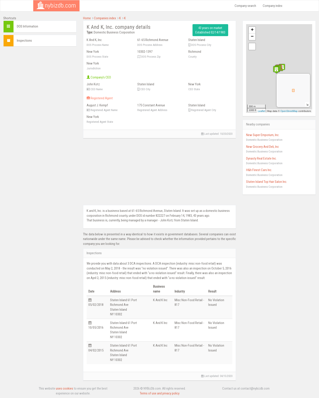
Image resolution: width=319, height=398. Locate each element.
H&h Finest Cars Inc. (259, 170)
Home (87, 18)
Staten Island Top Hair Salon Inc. (266, 182)
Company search (245, 6)
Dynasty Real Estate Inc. (261, 158)
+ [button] (252, 30)
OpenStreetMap (289, 111)
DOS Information (27, 26)
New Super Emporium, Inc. (262, 135)
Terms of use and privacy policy (159, 393)
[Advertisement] (39, 77)
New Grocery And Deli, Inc (262, 147)
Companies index (105, 18)
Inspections (24, 41)
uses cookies (64, 388)
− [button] (252, 36)
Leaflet (261, 111)
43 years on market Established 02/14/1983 (210, 30)
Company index (272, 6)
